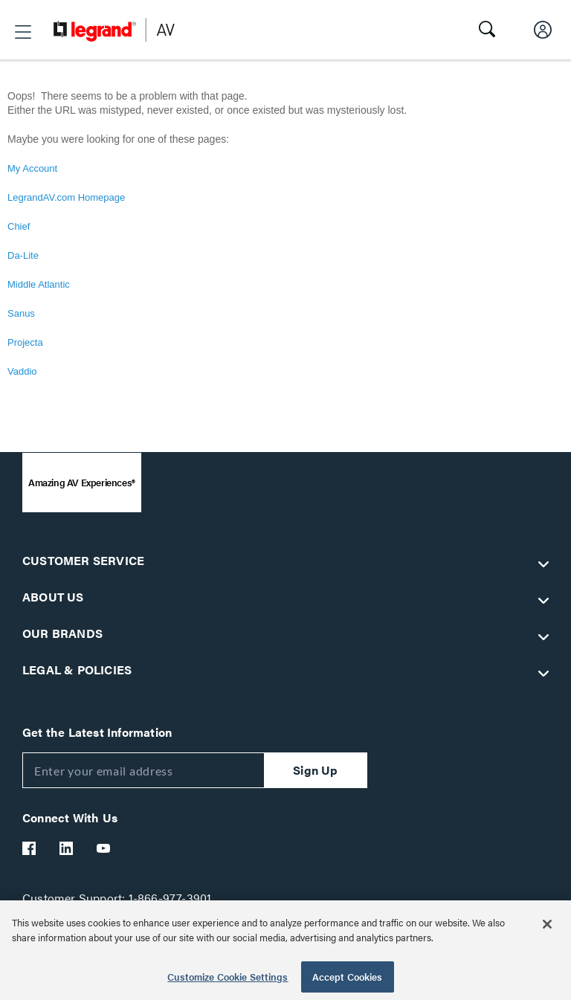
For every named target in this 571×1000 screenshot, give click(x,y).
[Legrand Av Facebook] (29, 848)
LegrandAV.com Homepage (66, 197)
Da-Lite (23, 255)
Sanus (21, 313)
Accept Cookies (347, 977)
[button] (23, 32)
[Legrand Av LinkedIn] (66, 848)
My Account (32, 168)
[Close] (547, 924)
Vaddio (22, 371)
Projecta (25, 342)
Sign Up (315, 769)
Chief (18, 226)
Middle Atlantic (38, 284)
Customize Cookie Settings (227, 977)
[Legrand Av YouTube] (104, 848)
